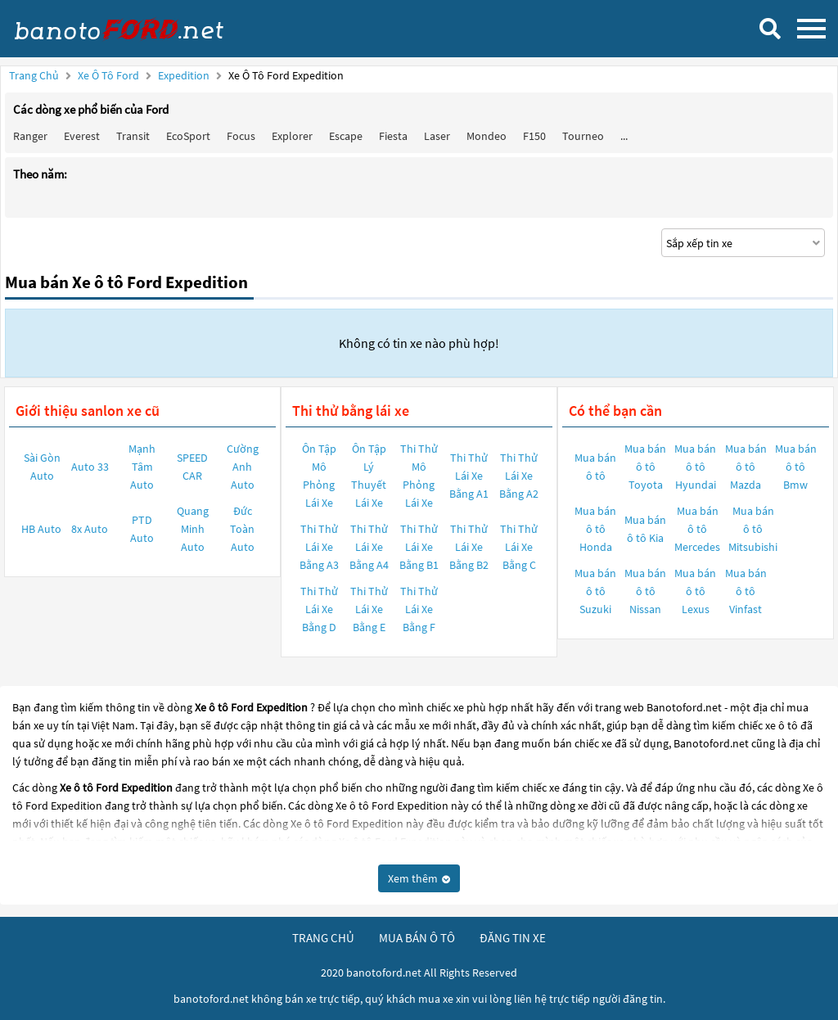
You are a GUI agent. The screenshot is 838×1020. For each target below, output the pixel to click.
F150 (534, 136)
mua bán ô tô (417, 938)
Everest (82, 136)
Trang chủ (34, 75)
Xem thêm (419, 878)
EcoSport (188, 136)
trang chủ (323, 938)
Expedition (185, 75)
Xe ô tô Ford (108, 75)
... (624, 136)
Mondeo (486, 136)
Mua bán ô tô (595, 466)
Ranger (30, 136)
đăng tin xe (513, 938)
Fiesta (393, 136)
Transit (133, 136)
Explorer (292, 136)
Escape (346, 136)
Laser (437, 136)
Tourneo (583, 136)
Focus (241, 136)
